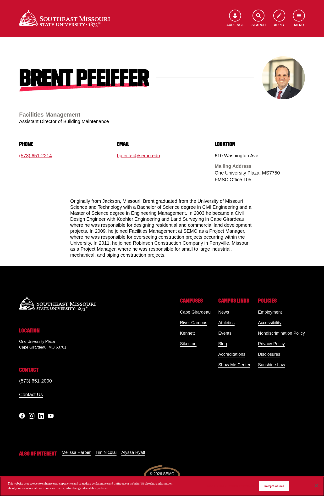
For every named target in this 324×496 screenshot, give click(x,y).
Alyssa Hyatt (133, 452)
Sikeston (188, 343)
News (223, 312)
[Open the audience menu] (235, 19)
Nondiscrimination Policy (281, 333)
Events (224, 333)
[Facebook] (22, 416)
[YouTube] (51, 416)
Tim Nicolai (105, 452)
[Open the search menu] (259, 19)
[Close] (316, 485)
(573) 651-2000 (35, 380)
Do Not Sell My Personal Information (231, 486)
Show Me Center (234, 364)
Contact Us (31, 394)
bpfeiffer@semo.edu (138, 155)
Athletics (226, 322)
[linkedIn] (41, 416)
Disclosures (269, 354)
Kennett (187, 333)
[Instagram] (31, 416)
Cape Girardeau (195, 312)
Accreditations (231, 354)
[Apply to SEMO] (279, 19)
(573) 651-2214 (35, 155)
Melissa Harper (76, 452)
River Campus (193, 322)
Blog (222, 343)
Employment (270, 312)
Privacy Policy (271, 343)
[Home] (64, 18)
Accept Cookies (274, 486)
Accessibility (269, 322)
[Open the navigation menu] (299, 19)
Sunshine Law (271, 364)
